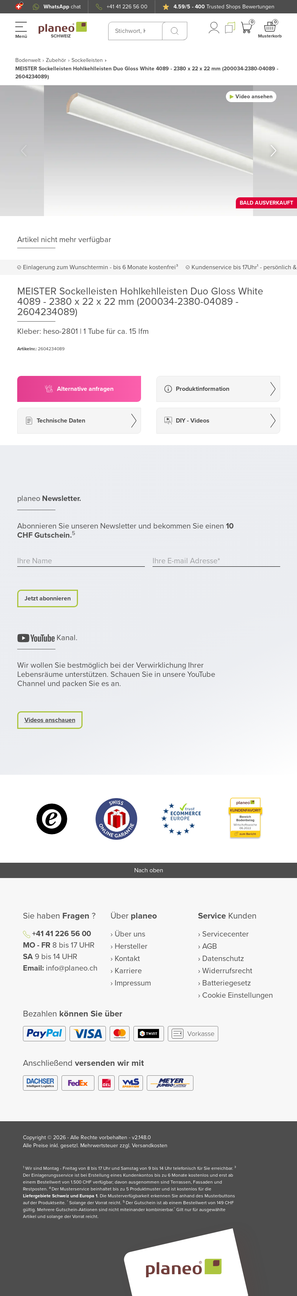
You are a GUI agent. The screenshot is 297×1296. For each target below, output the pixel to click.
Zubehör (56, 60)
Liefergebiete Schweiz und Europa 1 (60, 1196)
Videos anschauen (49, 720)
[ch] (18, 6)
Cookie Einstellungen (237, 995)
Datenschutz (223, 958)
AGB (209, 946)
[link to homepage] (63, 28)
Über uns (130, 934)
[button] (18, 6)
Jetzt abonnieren (47, 598)
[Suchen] (175, 31)
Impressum (133, 983)
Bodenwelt (28, 60)
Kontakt (127, 958)
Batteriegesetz (226, 983)
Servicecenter (225, 934)
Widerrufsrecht (227, 971)
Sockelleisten (87, 60)
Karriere (128, 971)
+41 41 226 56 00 (127, 6)
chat (62, 6)
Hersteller (131, 946)
